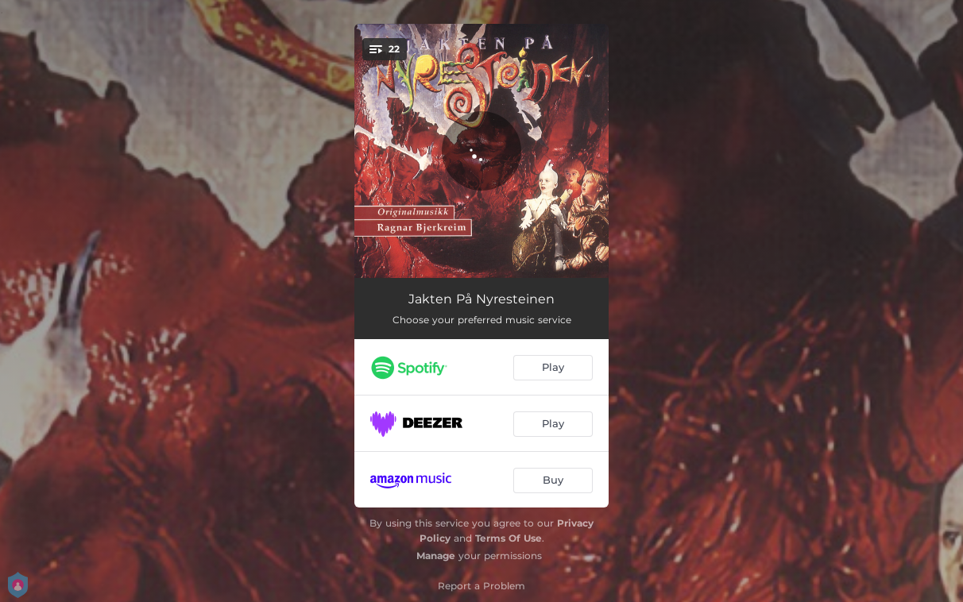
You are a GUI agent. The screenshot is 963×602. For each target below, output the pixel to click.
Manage (435, 555)
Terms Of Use (508, 538)
